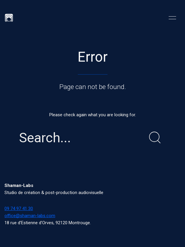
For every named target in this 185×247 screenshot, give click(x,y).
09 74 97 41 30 (18, 208)
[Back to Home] (8, 17)
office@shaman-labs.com (29, 215)
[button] (172, 17)
